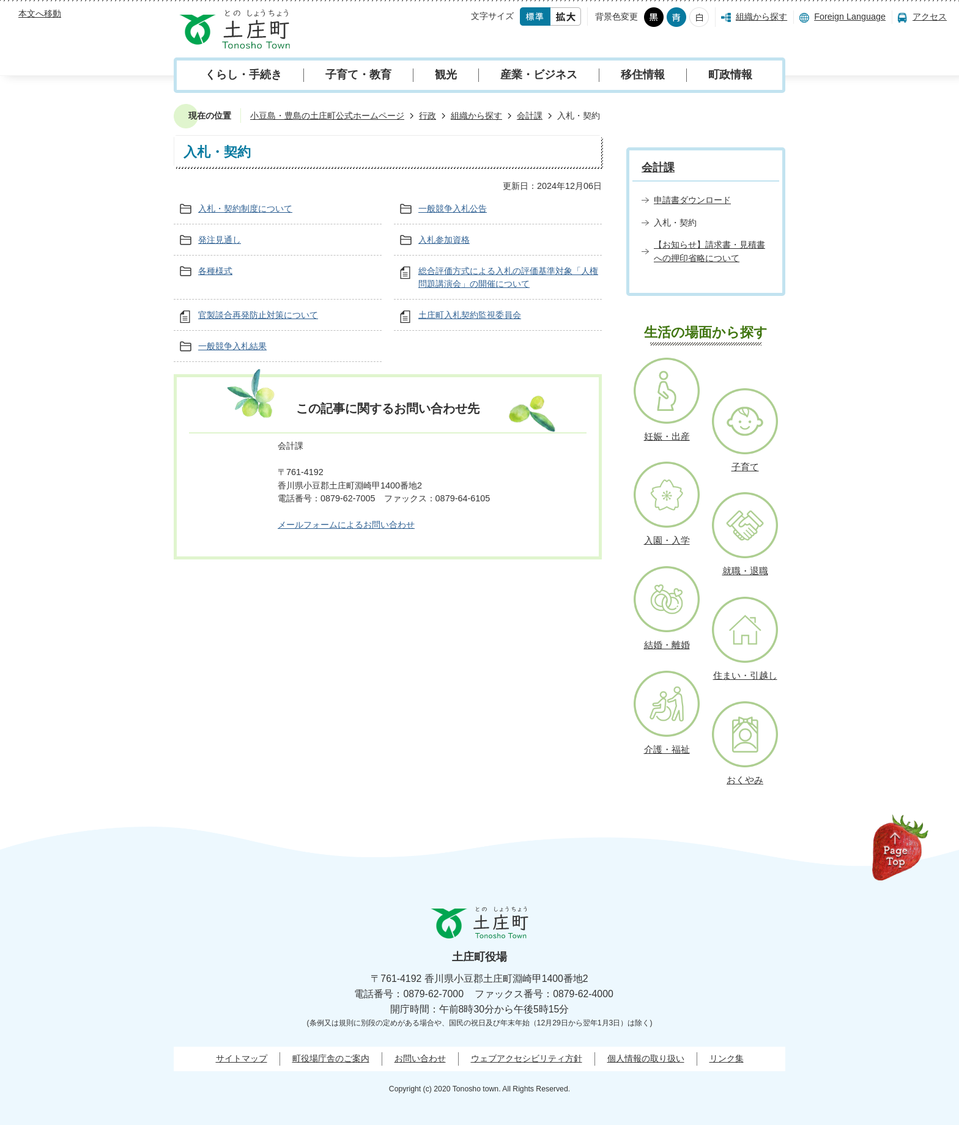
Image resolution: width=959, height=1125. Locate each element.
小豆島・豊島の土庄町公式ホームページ (327, 115)
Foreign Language (850, 16)
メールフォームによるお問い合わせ (346, 524)
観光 (446, 74)
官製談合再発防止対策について (258, 315)
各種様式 (215, 271)
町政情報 (730, 74)
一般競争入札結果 (232, 346)
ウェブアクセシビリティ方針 (526, 1058)
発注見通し (219, 240)
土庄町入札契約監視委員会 (469, 315)
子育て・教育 (358, 74)
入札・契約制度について (245, 208)
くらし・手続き (243, 74)
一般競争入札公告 (452, 208)
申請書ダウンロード (692, 200)
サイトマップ (241, 1058)
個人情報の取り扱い (645, 1058)
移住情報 (643, 74)
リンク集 (726, 1058)
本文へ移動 (39, 13)
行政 (427, 115)
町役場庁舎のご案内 (330, 1058)
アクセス (930, 16)
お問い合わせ (420, 1058)
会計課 (529, 115)
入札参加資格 (444, 240)
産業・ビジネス (538, 74)
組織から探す (761, 16)
